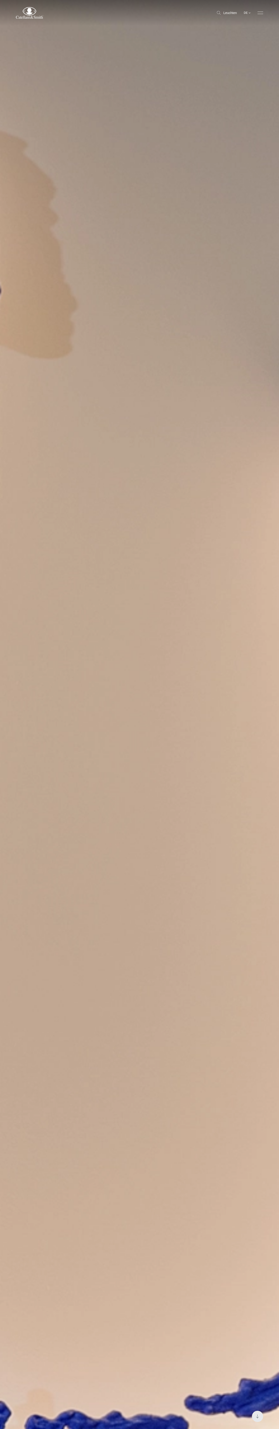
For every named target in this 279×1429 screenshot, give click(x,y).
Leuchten (227, 13)
